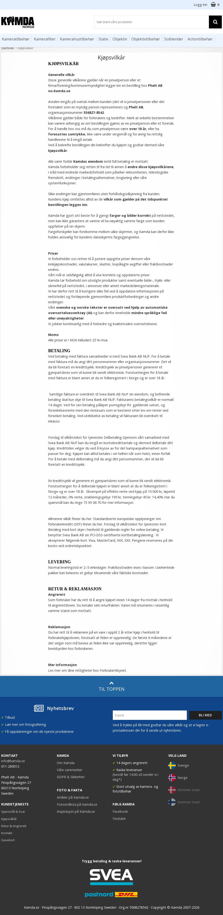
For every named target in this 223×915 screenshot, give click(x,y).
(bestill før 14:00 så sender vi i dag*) (135, 776)
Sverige (178, 765)
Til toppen (111, 686)
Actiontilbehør (200, 39)
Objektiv (120, 39)
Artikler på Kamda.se (73, 797)
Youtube (119, 818)
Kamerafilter (45, 39)
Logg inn (200, 4)
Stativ (103, 39)
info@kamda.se (13, 761)
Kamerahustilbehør (77, 39)
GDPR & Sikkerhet (71, 777)
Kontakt (6, 833)
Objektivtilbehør (145, 39)
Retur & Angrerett (13, 826)
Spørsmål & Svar (13, 811)
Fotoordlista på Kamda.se (77, 804)
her (99, 524)
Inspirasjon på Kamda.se (76, 811)
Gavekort (8, 840)
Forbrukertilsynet (113, 670)
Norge (178, 777)
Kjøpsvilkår (9, 819)
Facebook (120, 811)
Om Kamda (65, 763)
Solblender (173, 39)
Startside (7, 48)
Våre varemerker (69, 770)
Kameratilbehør (16, 39)
